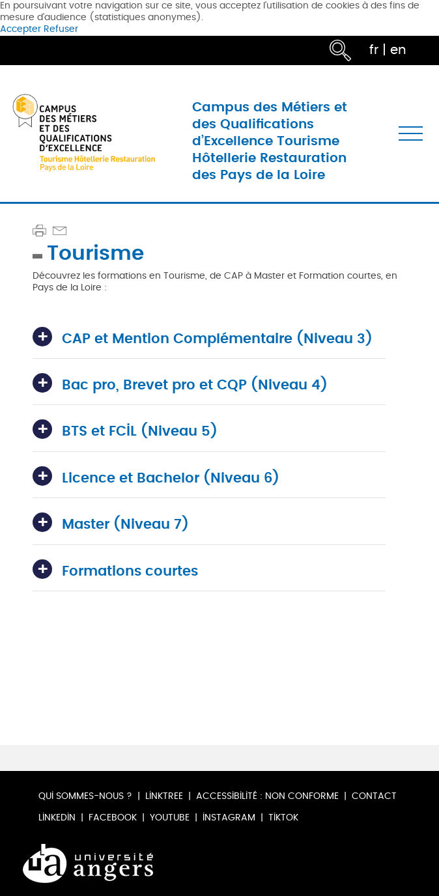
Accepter (20, 29)
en (398, 50)
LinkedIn (57, 817)
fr (373, 50)
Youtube (170, 817)
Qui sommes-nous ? (85, 796)
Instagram (229, 817)
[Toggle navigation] (410, 133)
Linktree (164, 796)
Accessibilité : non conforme (267, 796)
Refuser (61, 29)
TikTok (283, 817)
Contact (374, 796)
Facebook (113, 817)
